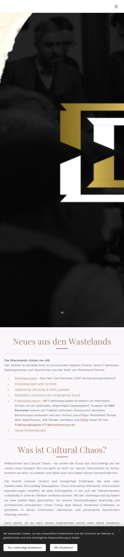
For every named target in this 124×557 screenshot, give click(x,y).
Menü (116, 6)
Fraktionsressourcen (60, 425)
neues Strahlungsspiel (30, 430)
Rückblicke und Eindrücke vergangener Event (47, 395)
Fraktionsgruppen (28, 401)
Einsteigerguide (26, 378)
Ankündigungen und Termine (35, 384)
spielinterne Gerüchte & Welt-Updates (42, 389)
